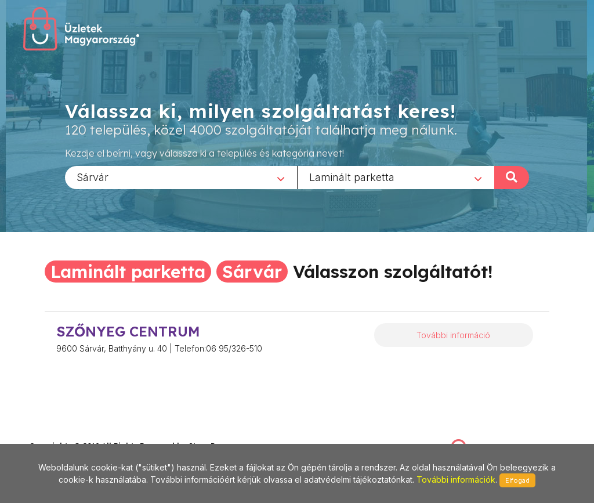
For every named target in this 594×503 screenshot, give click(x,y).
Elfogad (517, 480)
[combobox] (181, 177)
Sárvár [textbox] (92, 177)
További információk (455, 479)
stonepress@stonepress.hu (75, 433)
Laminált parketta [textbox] (351, 177)
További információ (453, 335)
